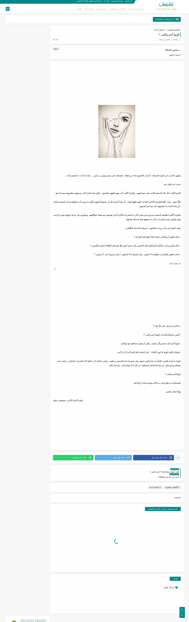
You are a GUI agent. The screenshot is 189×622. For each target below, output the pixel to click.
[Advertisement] (117, 83)
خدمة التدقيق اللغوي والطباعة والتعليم (90, 2)
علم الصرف (17, 205)
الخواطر (18, 173)
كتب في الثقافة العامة (17, 213)
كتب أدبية (37, 212)
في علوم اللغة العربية (136, 9)
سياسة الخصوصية (118, 2)
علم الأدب (17, 186)
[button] (154, 457)
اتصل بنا (107, 2)
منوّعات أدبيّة (89, 9)
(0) (56, 40)
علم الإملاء (37, 205)
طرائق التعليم (101, 9)
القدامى (37, 173)
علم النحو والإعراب (37, 199)
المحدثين (37, 192)
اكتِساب (162, 618)
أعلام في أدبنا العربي (117, 9)
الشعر (37, 179)
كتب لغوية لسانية (17, 199)
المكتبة (79, 9)
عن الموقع (128, 2)
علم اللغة (17, 166)
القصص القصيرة (173, 30)
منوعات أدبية (159, 30)
